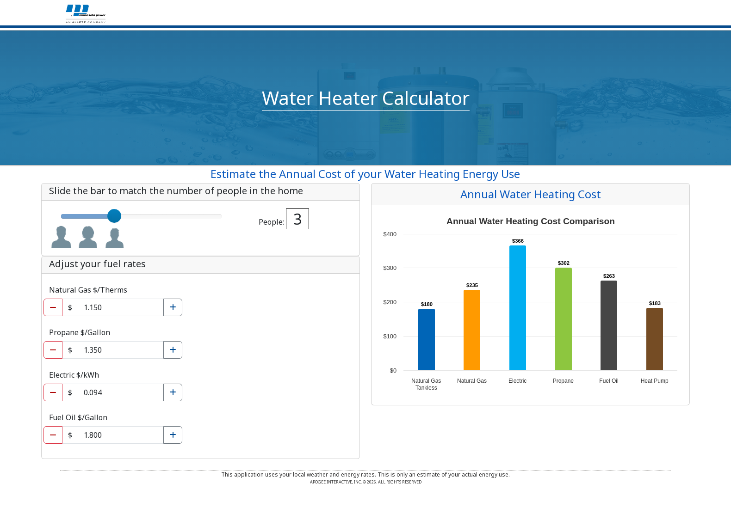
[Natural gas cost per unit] (121, 307)
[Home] (85, 13)
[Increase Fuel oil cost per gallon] (172, 435)
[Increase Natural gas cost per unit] (172, 307)
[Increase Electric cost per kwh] (172, 392)
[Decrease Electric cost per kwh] (52, 392)
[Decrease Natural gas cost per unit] (52, 307)
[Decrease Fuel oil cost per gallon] (52, 435)
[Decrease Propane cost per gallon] (52, 350)
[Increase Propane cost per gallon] (172, 350)
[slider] (114, 216)
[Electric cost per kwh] (121, 392)
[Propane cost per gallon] (121, 350)
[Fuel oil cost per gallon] (121, 435)
